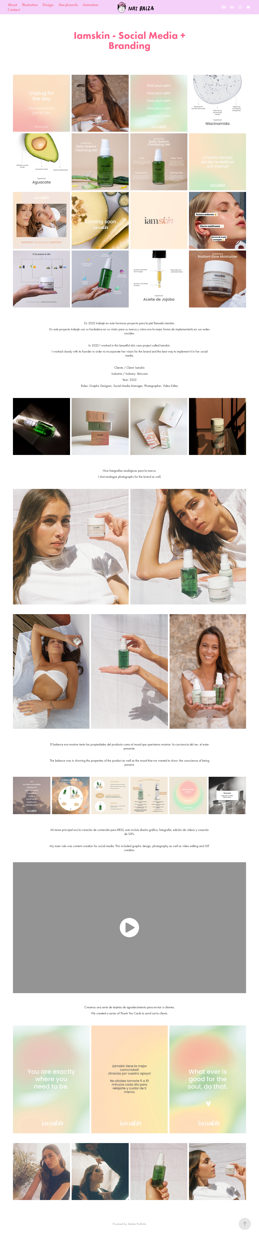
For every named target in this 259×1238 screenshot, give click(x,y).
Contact (14, 9)
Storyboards (68, 4)
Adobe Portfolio (137, 1224)
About (12, 4)
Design (47, 4)
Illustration (30, 4)
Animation (90, 4)
